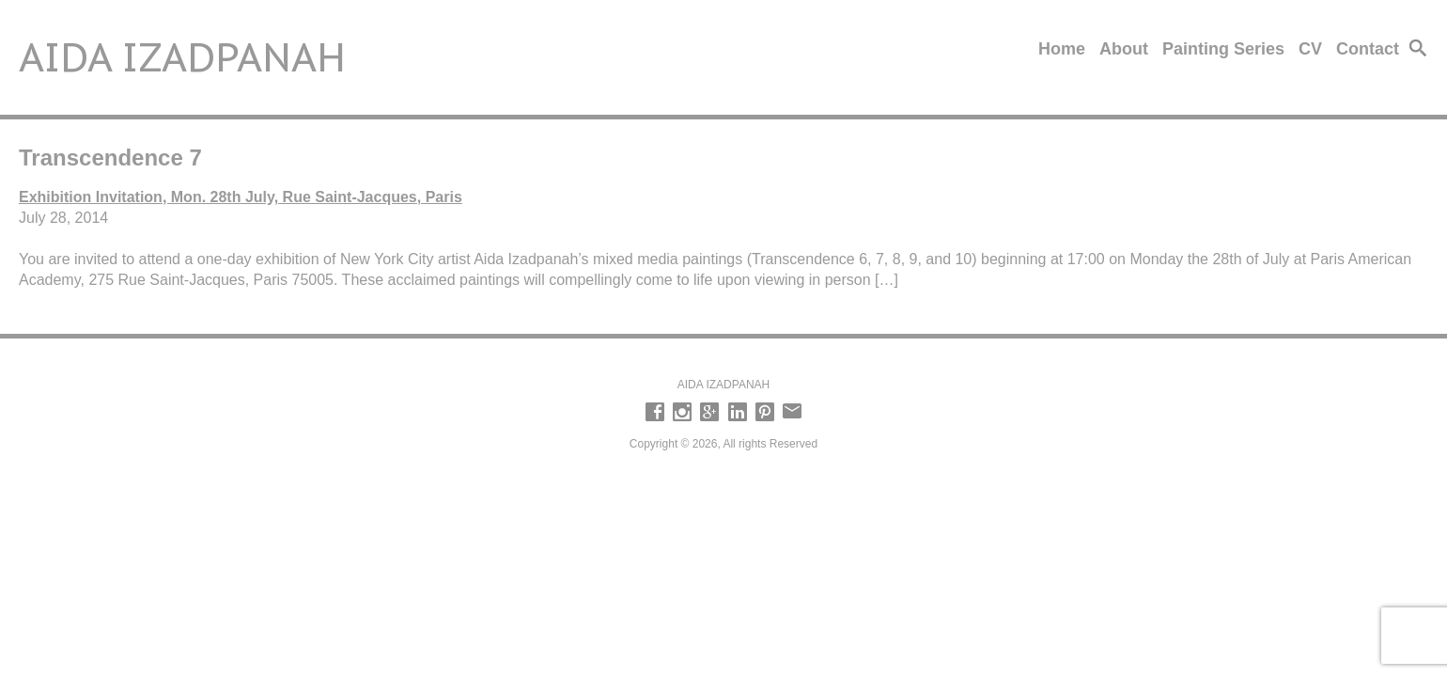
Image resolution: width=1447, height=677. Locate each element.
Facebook (655, 411)
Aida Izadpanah (182, 57)
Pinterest (764, 411)
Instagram (682, 411)
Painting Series (1223, 48)
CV (1310, 48)
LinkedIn (737, 411)
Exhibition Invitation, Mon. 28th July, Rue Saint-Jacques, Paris (240, 197)
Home (1061, 48)
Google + (709, 411)
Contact (1367, 48)
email (792, 411)
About (1123, 48)
